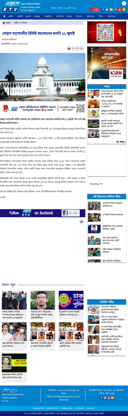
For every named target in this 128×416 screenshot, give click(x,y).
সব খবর (121, 142)
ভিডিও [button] (102, 16)
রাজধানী (28, 16)
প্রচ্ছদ (6, 22)
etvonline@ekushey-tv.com (66, 396)
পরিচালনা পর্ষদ (52, 408)
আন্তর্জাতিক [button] (48, 16)
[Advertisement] (43, 255)
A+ (82, 48)
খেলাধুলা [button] (70, 16)
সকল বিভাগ (112, 16)
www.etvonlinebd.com (13, 394)
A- (73, 48)
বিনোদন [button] (80, 16)
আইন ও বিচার (20, 22)
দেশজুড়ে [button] (37, 16)
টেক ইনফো (80, 408)
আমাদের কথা (39, 408)
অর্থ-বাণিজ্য (59, 16)
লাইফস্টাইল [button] (91, 16)
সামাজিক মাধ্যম (66, 408)
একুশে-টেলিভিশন (49, 413)
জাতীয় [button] (11, 16)
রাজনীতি (20, 16)
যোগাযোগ (90, 408)
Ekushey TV (96, 183)
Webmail (64, 399)
